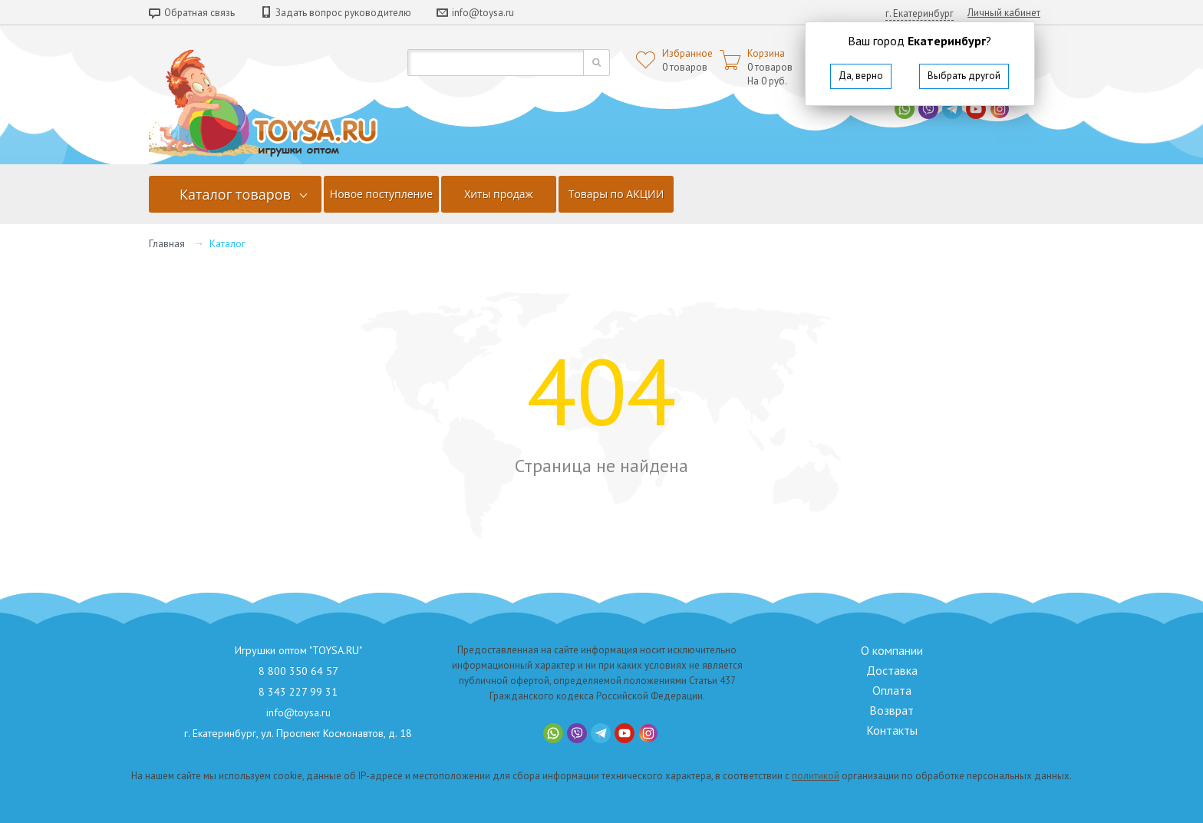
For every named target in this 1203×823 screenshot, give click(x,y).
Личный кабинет (1003, 12)
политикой (815, 775)
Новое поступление (381, 194)
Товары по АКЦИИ (616, 194)
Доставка (892, 670)
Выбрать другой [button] (964, 75)
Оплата (891, 690)
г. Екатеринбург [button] (919, 13)
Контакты (892, 730)
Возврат (891, 710)
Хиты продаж (498, 194)
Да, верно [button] (861, 75)
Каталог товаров (235, 194)
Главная (167, 243)
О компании (892, 650)
